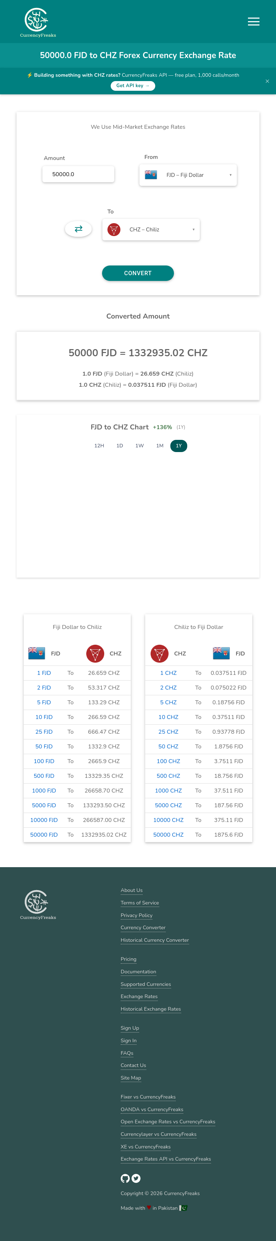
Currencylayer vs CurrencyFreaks (159, 1134)
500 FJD (43, 776)
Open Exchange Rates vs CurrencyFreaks (168, 1121)
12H (99, 445)
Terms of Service (140, 902)
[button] (253, 21)
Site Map (131, 1077)
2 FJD (44, 688)
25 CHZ (168, 732)
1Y (179, 445)
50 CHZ (168, 747)
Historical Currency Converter (155, 940)
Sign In (129, 1040)
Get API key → (133, 86)
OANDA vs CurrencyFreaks (152, 1109)
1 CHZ (168, 673)
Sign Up (130, 1027)
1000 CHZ (168, 791)
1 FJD (44, 673)
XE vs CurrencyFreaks (146, 1146)
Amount (54, 158)
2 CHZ (168, 688)
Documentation (138, 971)
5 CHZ (168, 702)
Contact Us (133, 1065)
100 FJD (43, 761)
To (110, 212)
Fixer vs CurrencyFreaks (148, 1096)
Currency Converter (143, 927)
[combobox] (188, 175)
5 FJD (44, 702)
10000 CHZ (168, 820)
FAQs (127, 1053)
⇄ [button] (78, 229)
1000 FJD (44, 791)
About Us (132, 890)
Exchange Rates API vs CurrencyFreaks (166, 1158)
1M (160, 445)
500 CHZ (168, 776)
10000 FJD (44, 820)
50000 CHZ (168, 835)
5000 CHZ (168, 805)
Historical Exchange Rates (151, 1008)
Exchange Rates (139, 996)
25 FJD (43, 732)
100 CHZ (168, 761)
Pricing (129, 959)
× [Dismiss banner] (267, 81)
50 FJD (43, 747)
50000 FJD (44, 835)
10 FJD (43, 717)
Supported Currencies (146, 984)
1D (119, 445)
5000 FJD (44, 805)
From (151, 157)
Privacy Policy (137, 915)
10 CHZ (168, 717)
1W (139, 445)
